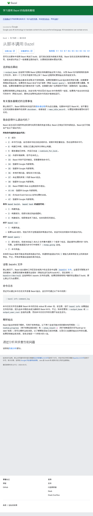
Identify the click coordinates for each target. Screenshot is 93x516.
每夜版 (52, 51)
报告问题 (10, 51)
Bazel (5, 38)
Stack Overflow (54, 495)
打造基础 (6, 19)
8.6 (69, 51)
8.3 (81, 51)
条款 (4, 505)
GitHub (5, 487)
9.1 (57, 51)
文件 (65, 270)
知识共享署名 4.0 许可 (41, 358)
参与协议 (45, 19)
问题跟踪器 (52, 487)
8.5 (73, 51)
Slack (50, 491)
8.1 (88, 51)
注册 (56, 19)
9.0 (61, 51)
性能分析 (13, 348)
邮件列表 (33, 19)
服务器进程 (41, 106)
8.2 (85, 51)
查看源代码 (27, 51)
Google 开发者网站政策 (29, 360)
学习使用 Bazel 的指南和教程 (19, 10)
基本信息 (23, 38)
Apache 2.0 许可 (78, 358)
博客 (4, 483)
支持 (49, 483)
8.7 (65, 51)
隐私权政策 (13, 505)
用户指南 (13, 38)
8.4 (77, 51)
